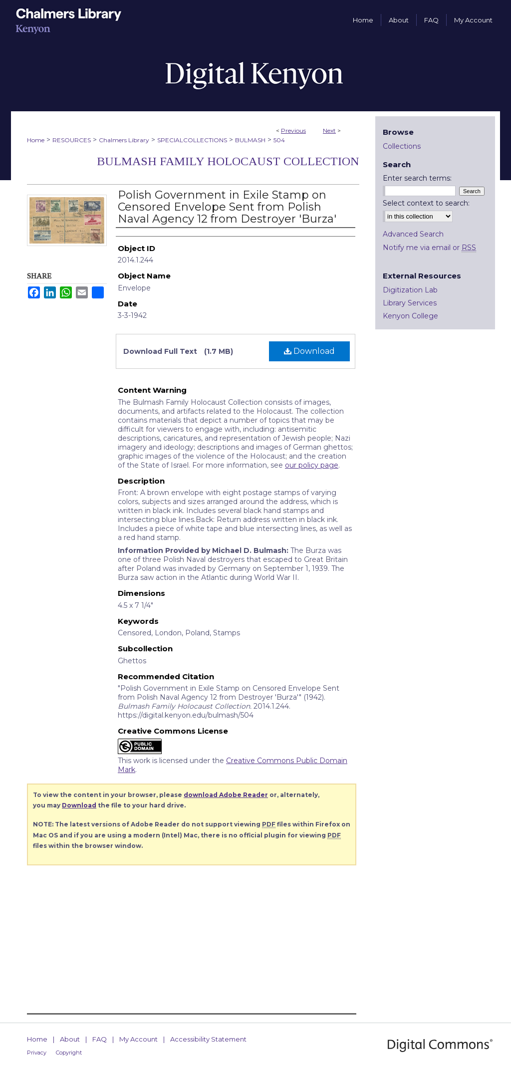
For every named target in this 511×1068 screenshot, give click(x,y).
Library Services (410, 302)
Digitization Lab (410, 289)
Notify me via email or (429, 247)
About (70, 1039)
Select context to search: (426, 203)
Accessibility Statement (208, 1039)
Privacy (36, 1052)
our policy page (311, 465)
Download (309, 351)
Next (329, 130)
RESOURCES (71, 140)
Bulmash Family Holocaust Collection (228, 161)
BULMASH (250, 140)
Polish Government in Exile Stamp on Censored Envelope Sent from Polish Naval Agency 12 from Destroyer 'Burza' (227, 207)
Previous (293, 130)
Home (35, 140)
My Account (138, 1039)
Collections (402, 146)
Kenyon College (410, 315)
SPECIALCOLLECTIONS (192, 140)
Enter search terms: (417, 178)
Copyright (69, 1052)
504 (279, 140)
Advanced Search (413, 234)
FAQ (99, 1039)
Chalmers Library (124, 140)
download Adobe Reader (226, 795)
